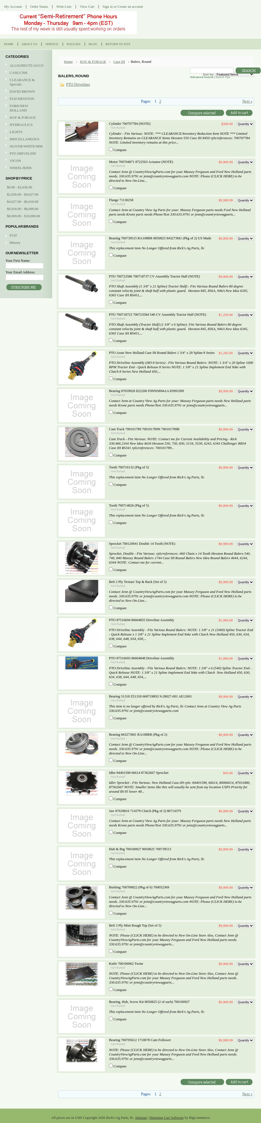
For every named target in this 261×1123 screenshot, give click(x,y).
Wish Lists (63, 6)
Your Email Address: (20, 272)
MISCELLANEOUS (25, 139)
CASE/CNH (25, 73)
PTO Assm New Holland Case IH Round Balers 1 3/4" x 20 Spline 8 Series (162, 353)
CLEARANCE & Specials (22, 82)
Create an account (130, 6)
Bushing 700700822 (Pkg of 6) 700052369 (139, 887)
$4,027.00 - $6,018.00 (22, 201)
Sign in (108, 6)
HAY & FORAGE (25, 117)
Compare (120, 150)
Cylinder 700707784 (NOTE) (129, 124)
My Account (13, 6)
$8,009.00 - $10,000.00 (23, 216)
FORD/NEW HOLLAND (25, 108)
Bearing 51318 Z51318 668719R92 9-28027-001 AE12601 (150, 696)
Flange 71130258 (121, 200)
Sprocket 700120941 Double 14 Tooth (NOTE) (142, 544)
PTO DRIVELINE (25, 153)
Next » (247, 101)
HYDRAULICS (25, 125)
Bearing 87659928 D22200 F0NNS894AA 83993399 (146, 391)
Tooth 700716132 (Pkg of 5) (129, 467)
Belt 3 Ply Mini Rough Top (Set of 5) (135, 925)
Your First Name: (18, 260)
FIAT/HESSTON (25, 99)
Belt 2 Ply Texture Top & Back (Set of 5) (138, 582)
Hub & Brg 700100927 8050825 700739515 (140, 849)
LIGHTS (16, 132)
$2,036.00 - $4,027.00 (22, 194)
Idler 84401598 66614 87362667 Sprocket (139, 773)
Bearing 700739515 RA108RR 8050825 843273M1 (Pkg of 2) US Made (160, 238)
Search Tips (222, 77)
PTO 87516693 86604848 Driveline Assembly (141, 658)
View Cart (87, 6)
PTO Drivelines (78, 84)
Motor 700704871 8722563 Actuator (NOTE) (141, 162)
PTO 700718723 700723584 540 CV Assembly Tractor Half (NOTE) (157, 315)
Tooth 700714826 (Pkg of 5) (129, 505)
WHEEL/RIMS (21, 168)
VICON (25, 161)
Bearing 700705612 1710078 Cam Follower (140, 1040)
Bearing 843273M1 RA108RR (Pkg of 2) (138, 734)
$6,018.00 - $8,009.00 (22, 209)
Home (68, 61)
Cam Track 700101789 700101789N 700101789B (144, 429)
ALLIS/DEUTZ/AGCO (25, 65)
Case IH (119, 61)
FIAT (13, 235)
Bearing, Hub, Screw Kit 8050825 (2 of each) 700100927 (149, 1002)
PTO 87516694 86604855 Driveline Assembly (141, 620)
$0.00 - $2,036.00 (19, 187)
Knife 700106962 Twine (126, 964)
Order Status (39, 6)
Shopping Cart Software (166, 1118)
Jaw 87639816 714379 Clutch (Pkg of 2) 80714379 (145, 811)
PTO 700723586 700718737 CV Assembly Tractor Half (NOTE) (154, 276)
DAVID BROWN (25, 91)
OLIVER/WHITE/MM (25, 146)
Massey (15, 242)
